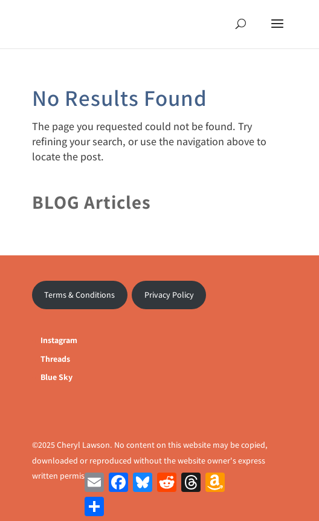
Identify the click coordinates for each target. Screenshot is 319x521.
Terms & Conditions (79, 294)
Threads (55, 358)
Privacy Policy (169, 294)
